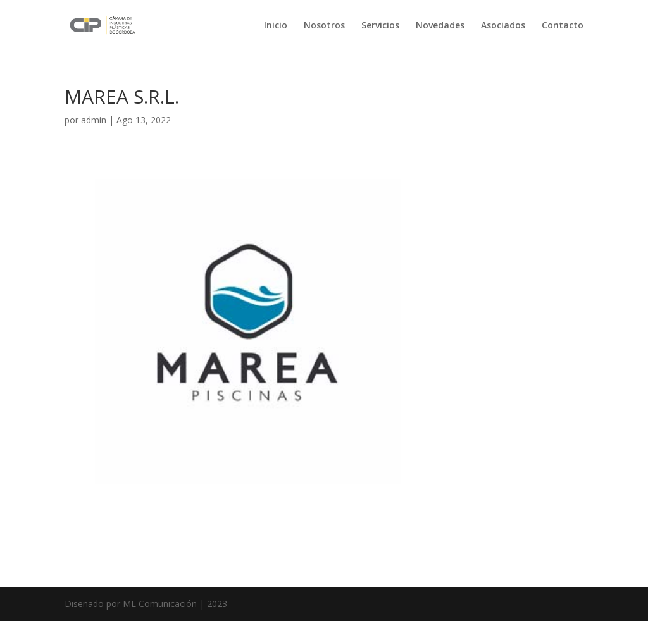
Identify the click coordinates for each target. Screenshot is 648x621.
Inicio (275, 26)
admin (93, 120)
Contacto (562, 26)
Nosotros (324, 26)
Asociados (503, 26)
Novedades (440, 26)
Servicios (380, 26)
